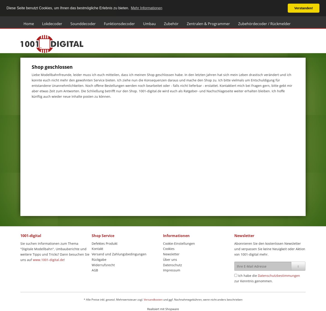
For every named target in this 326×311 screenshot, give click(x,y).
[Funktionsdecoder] (119, 23)
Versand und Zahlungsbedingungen (119, 254)
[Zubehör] (171, 23)
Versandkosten (153, 300)
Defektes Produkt (104, 243)
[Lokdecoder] (52, 23)
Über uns (170, 259)
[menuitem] (29, 23)
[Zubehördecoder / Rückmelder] (264, 23)
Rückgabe (99, 259)
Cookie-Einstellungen (179, 243)
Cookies (169, 249)
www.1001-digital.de (48, 260)
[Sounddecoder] (83, 23)
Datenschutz (172, 265)
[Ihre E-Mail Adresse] (262, 266)
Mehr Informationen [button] (146, 8)
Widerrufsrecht (103, 265)
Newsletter (171, 254)
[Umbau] (149, 23)
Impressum (171, 270)
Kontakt (97, 249)
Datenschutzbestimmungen (279, 275)
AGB (95, 270)
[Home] (28, 23)
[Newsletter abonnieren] (298, 266)
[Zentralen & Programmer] (208, 23)
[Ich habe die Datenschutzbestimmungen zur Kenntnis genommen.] (235, 275)
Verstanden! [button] (303, 8)
